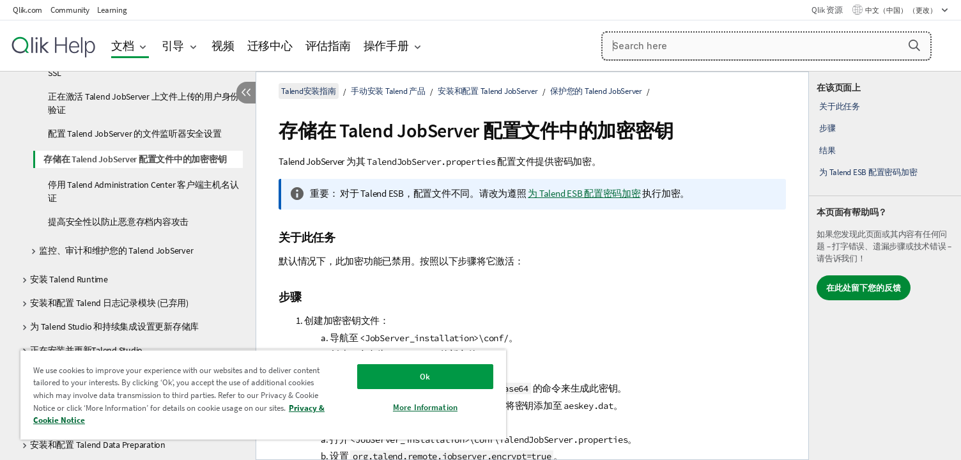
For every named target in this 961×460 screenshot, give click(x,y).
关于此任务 (839, 106)
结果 (827, 150)
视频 (222, 45)
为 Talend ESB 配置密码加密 (868, 172)
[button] (914, 45)
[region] (263, 394)
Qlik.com (27, 9)
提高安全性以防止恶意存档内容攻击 (118, 221)
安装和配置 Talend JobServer (488, 91)
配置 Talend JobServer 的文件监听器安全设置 (135, 133)
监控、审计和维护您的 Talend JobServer (116, 250)
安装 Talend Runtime (69, 279)
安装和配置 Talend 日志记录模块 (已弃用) (109, 303)
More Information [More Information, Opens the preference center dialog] (425, 407)
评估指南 (328, 45)
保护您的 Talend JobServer (596, 91)
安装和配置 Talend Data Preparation (97, 444)
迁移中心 (270, 45)
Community (69, 9)
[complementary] (885, 266)
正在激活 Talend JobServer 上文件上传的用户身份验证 (143, 103)
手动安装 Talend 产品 (388, 91)
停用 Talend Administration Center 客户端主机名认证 (143, 191)
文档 (122, 45)
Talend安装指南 (308, 91)
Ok (425, 376)
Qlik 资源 (826, 9)
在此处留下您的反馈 (863, 287)
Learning (112, 9)
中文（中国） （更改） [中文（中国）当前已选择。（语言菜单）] (901, 10)
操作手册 (386, 45)
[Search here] (766, 46)
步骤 (827, 128)
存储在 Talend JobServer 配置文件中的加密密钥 (134, 159)
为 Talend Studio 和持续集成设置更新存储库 (114, 326)
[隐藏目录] (246, 92)
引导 (173, 45)
